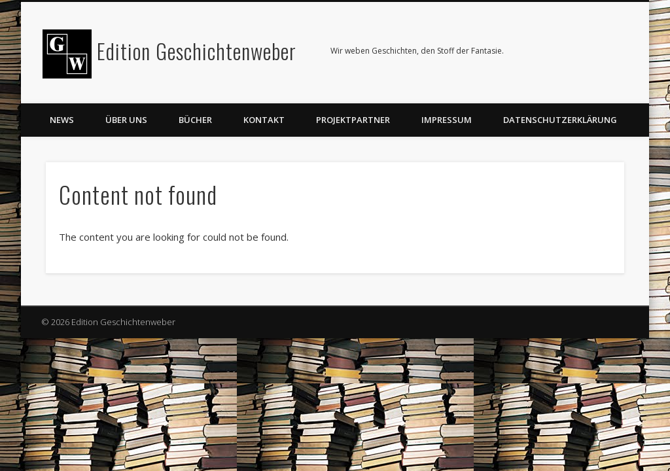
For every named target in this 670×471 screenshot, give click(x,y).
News (62, 120)
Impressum (446, 120)
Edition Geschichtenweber (196, 50)
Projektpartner (353, 120)
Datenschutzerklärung (560, 120)
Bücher (195, 120)
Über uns (126, 120)
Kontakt (264, 120)
